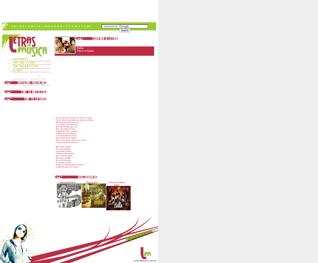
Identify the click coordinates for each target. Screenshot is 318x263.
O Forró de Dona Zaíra (117, 195)
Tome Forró (93, 194)
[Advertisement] (79, 11)
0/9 (88, 26)
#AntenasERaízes (68, 194)
